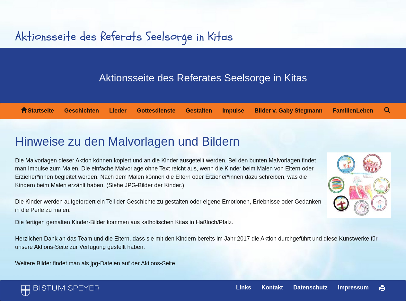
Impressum (353, 287)
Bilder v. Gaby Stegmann (288, 110)
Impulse (233, 110)
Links (243, 287)
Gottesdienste (156, 110)
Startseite (37, 110)
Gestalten (199, 110)
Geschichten (81, 110)
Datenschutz (310, 287)
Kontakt (272, 287)
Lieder (118, 110)
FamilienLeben (353, 110)
